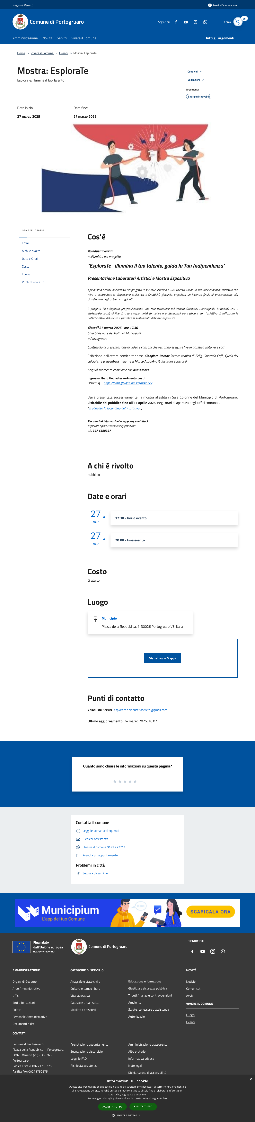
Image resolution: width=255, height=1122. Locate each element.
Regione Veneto (23, 5)
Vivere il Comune (42, 53)
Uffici (16, 995)
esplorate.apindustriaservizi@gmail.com (140, 709)
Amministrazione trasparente (147, 1044)
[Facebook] (174, 21)
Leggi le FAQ (78, 1058)
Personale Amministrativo (30, 1016)
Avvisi (190, 995)
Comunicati (193, 988)
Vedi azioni (196, 80)
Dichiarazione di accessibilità (147, 1072)
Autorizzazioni (137, 1016)
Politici (17, 1009)
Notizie (191, 981)
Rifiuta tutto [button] (143, 1106)
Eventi (63, 53)
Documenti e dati (24, 1023)
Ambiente (134, 1002)
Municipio (109, 618)
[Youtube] (183, 21)
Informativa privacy (141, 1058)
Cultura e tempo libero (85, 988)
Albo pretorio (136, 1051)
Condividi (196, 71)
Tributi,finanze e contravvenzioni (150, 995)
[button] (127, 1115)
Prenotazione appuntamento (89, 1044)
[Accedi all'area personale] (222, 5)
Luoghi (190, 1015)
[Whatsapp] (203, 21)
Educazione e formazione (144, 981)
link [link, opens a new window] (165, 1098)
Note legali (135, 1065)
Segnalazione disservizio (86, 1051)
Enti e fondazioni (24, 1002)
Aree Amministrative (26, 988)
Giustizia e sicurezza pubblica (147, 988)
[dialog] (127, 1098)
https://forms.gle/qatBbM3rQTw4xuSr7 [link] (128, 383)
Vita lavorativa (80, 995)
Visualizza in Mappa (162, 658)
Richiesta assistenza (83, 1065)
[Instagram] (193, 21)
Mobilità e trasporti (83, 1009)
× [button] (250, 1079)
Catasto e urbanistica (84, 1002)
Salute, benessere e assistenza (148, 1009)
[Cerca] (237, 21)
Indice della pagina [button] (33, 230)
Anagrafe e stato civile (85, 981)
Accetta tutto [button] (112, 1106)
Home (21, 53)
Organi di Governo (25, 981)
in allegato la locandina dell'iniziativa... (114, 408)
